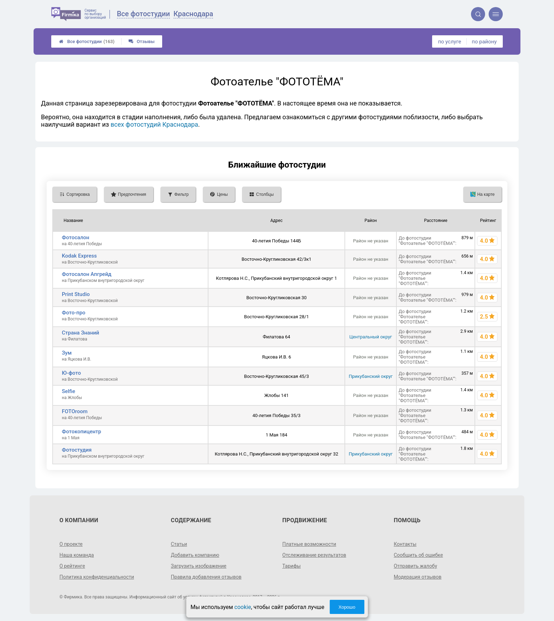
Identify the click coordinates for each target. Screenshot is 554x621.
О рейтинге (72, 566)
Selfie (68, 391)
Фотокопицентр (81, 431)
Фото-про (74, 312)
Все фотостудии (86, 41)
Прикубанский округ (371, 376)
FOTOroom (75, 411)
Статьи (179, 544)
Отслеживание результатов (314, 555)
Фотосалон (75, 237)
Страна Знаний (80, 333)
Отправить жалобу (415, 566)
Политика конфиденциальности (96, 577)
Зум (67, 353)
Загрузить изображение (198, 566)
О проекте (71, 544)
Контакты (405, 544)
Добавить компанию (195, 555)
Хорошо (346, 607)
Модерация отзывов (417, 577)
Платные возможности (309, 544)
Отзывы (141, 41)
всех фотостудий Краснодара (154, 124)
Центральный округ (370, 336)
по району (484, 41)
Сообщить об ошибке (418, 555)
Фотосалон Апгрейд (86, 274)
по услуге (449, 41)
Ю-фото (71, 373)
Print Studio (76, 294)
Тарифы (291, 566)
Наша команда (76, 555)
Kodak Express (79, 256)
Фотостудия (77, 450)
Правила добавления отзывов (206, 577)
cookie (242, 607)
